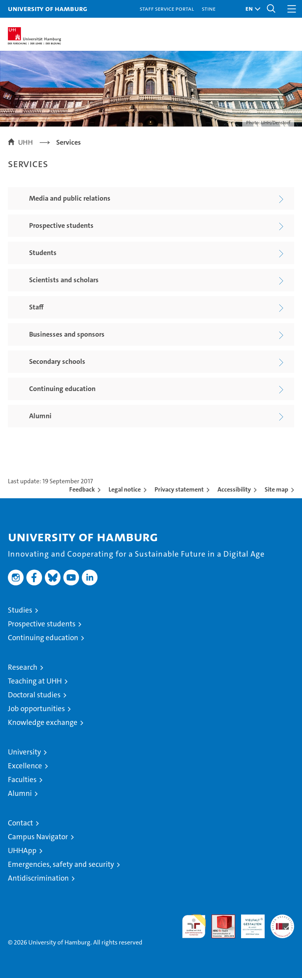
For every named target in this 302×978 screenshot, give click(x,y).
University (24, 752)
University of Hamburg (47, 8)
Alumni (20, 793)
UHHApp (22, 850)
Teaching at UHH (35, 681)
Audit (219, 919)
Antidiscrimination (38, 878)
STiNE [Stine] (208, 8)
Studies (20, 610)
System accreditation (282, 923)
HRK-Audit (248, 923)
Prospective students (42, 624)
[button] (251, 9)
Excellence (25, 766)
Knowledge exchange (42, 722)
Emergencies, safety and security (61, 864)
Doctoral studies (34, 695)
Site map (276, 489)
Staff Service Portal (167, 8)
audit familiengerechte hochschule (194, 926)
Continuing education (43, 638)
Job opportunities (36, 708)
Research (22, 667)
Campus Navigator (38, 837)
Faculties (22, 779)
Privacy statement (179, 489)
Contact (20, 823)
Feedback (82, 489)
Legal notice (125, 489)
